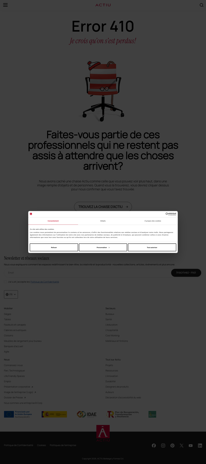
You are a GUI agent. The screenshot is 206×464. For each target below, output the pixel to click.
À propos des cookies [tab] (153, 221)
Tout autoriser (152, 247)
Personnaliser (103, 247)
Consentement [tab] (53, 221)
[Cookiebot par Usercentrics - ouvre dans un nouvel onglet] (161, 214)
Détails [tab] (102, 221)
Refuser (54, 247)
